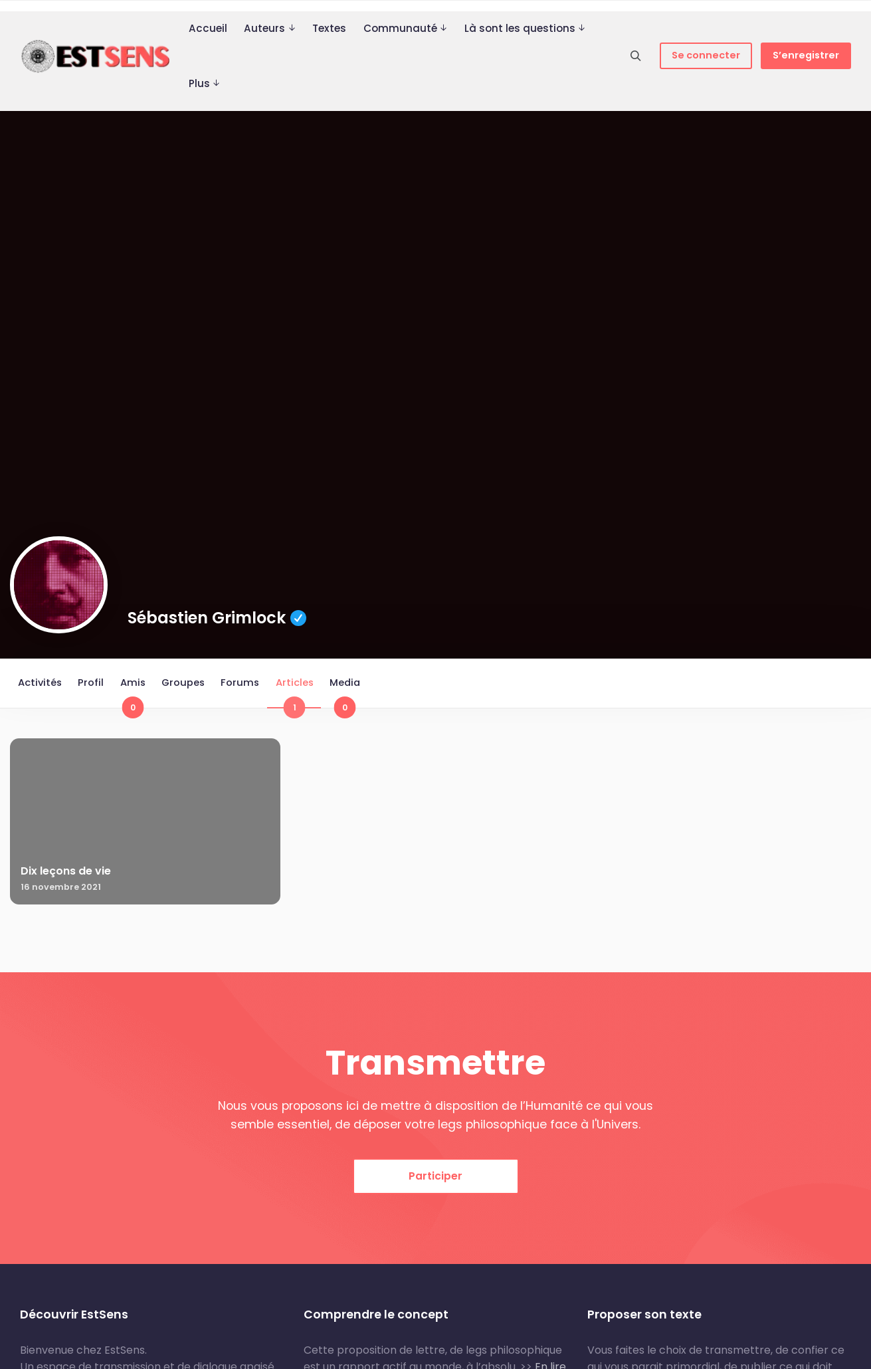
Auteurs (264, 28)
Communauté (400, 28)
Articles (301, 693)
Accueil (208, 28)
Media (352, 693)
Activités (40, 683)
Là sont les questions (519, 28)
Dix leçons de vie (66, 873)
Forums (245, 683)
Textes (329, 28)
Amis (135, 693)
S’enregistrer (806, 55)
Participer (435, 1212)
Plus (199, 83)
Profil (93, 683)
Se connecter (706, 55)
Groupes (187, 683)
